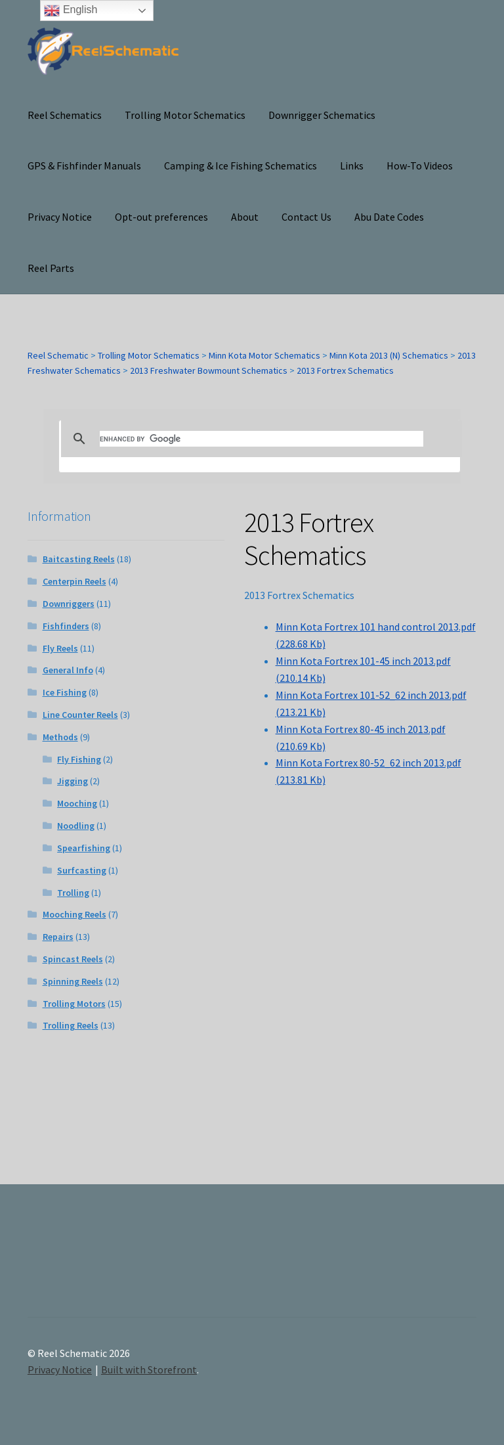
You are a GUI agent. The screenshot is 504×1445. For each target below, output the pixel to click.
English (70, 10)
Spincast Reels (73, 959)
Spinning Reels (73, 981)
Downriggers (68, 604)
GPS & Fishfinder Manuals (84, 165)
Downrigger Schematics (321, 115)
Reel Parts (51, 268)
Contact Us (306, 216)
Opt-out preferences (161, 216)
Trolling (73, 893)
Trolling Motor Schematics (185, 115)
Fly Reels (60, 648)
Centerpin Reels (74, 581)
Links (352, 165)
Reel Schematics (65, 115)
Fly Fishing (79, 759)
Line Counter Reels (80, 715)
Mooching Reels (74, 914)
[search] (262, 439)
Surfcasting (81, 870)
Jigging (72, 781)
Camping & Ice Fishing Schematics (240, 165)
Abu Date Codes (389, 216)
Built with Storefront (149, 1369)
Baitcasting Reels (79, 559)
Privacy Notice (60, 216)
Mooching (77, 803)
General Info (68, 670)
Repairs (58, 937)
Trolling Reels (70, 1025)
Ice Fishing (65, 692)
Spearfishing (83, 848)
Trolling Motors (74, 1004)
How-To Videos (420, 165)
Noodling (75, 826)
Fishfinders (66, 626)
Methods (60, 737)
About (245, 216)
